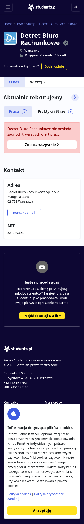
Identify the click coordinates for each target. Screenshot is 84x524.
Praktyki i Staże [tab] (56, 111)
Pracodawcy (25, 24)
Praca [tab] (18, 111)
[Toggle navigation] (8, 7)
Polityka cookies (19, 494)
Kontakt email (24, 212)
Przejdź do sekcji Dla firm (41, 316)
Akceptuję (42, 510)
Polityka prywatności (49, 494)
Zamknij (13, 498)
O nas (14, 81)
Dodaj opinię (54, 66)
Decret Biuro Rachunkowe (58, 24)
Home (8, 24)
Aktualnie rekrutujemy (41, 97)
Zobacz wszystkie (42, 144)
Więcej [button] (36, 81)
